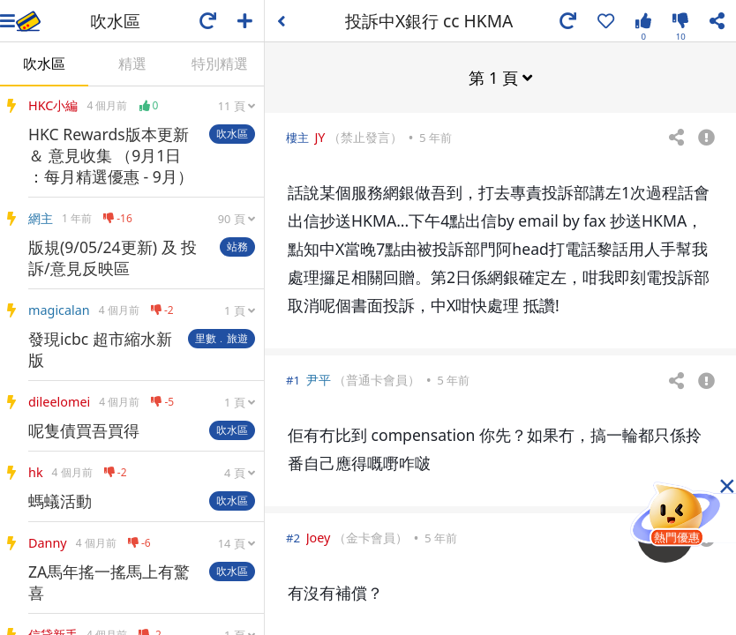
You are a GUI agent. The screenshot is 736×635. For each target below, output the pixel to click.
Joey (318, 536)
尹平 (318, 378)
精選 (132, 63)
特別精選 (220, 63)
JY (319, 136)
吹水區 (44, 63)
